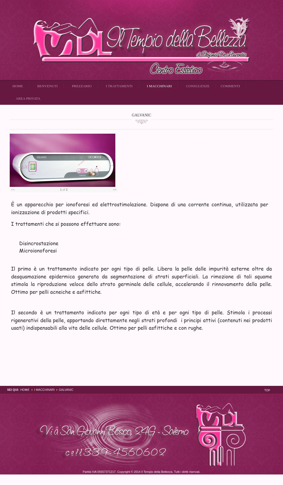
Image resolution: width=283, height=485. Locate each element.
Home (24, 390)
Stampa (264, 126)
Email (270, 126)
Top (267, 390)
